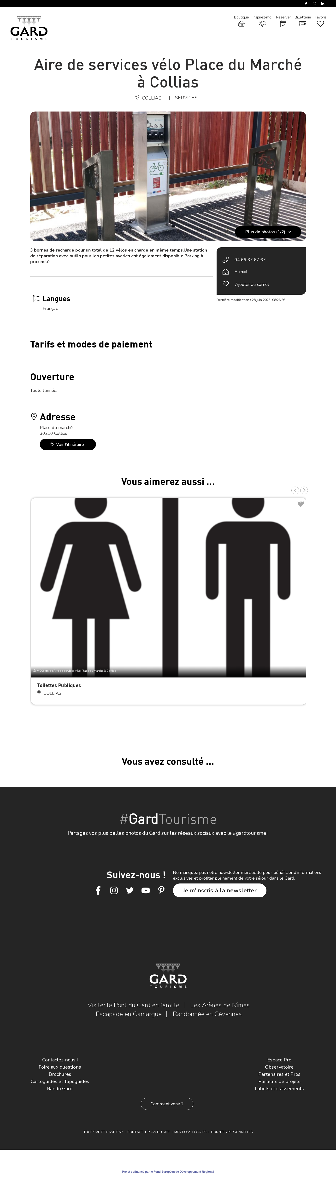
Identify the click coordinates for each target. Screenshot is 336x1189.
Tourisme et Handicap (103, 1132)
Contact (135, 1132)
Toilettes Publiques (59, 685)
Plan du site (159, 1132)
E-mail (241, 272)
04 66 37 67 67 (250, 260)
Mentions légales (190, 1132)
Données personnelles (232, 1132)
